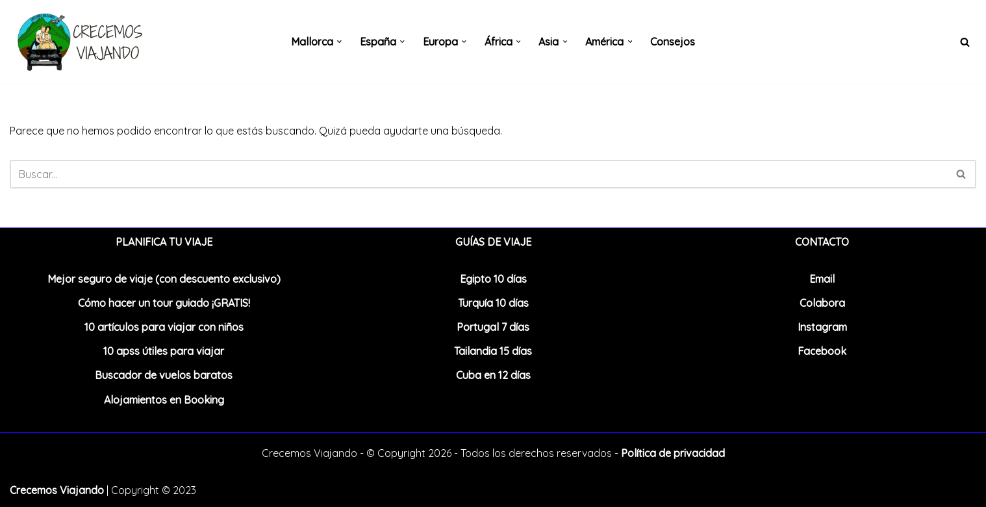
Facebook (822, 351)
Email (822, 278)
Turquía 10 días (493, 302)
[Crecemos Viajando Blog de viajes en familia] (78, 42)
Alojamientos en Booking (164, 399)
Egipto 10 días (493, 278)
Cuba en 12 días (493, 375)
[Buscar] (965, 42)
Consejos (673, 41)
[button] (339, 41)
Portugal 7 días (493, 326)
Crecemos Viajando (57, 490)
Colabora (822, 302)
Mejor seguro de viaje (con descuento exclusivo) (164, 278)
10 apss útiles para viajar (163, 351)
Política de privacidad (673, 453)
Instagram (822, 326)
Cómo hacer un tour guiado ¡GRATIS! (164, 302)
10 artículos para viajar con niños (164, 326)
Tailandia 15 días (493, 351)
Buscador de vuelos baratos (164, 375)
